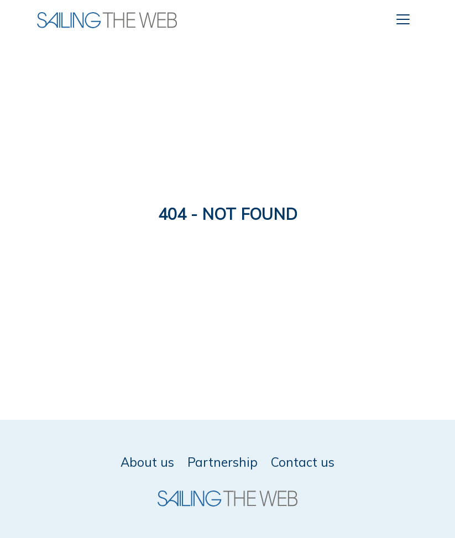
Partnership (222, 462)
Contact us (302, 462)
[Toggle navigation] (403, 19)
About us (147, 462)
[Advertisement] (227, 121)
